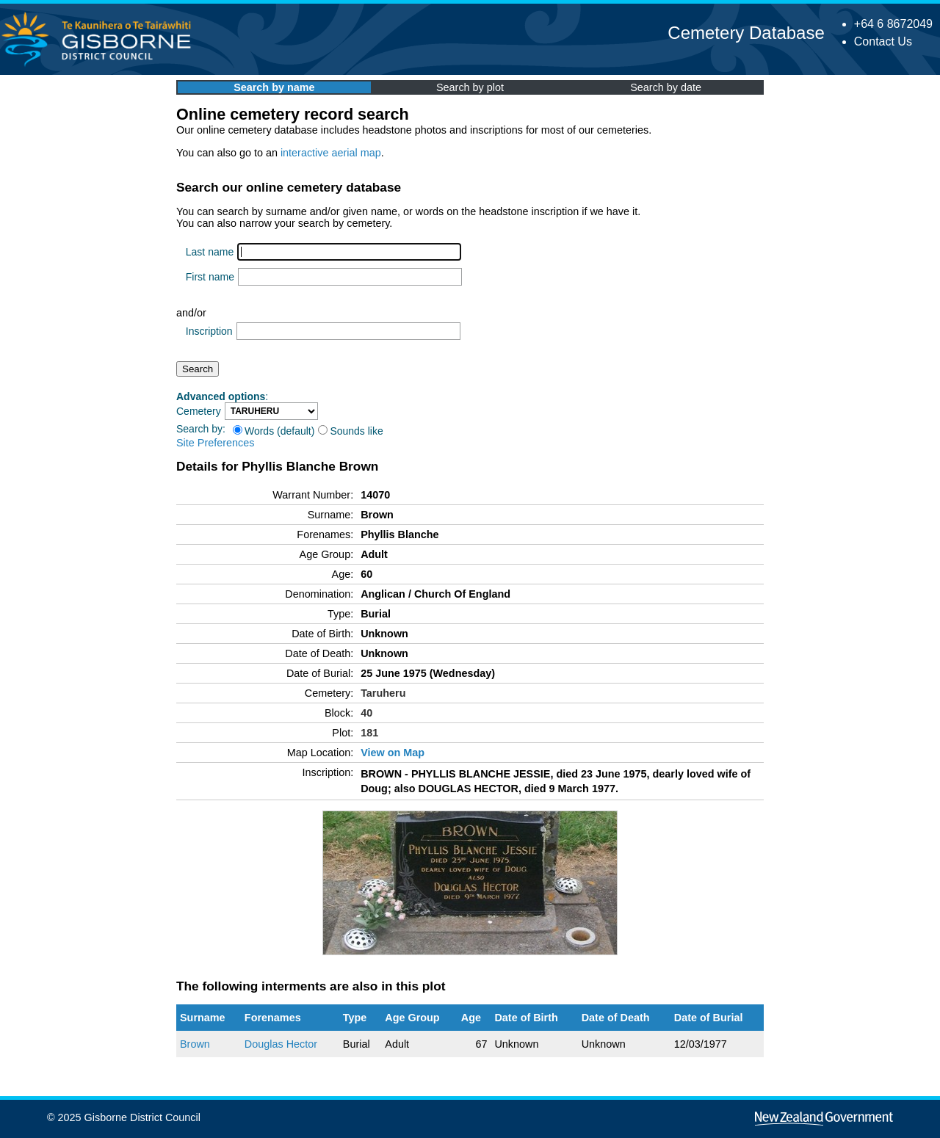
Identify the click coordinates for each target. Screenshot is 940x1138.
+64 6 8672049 (893, 24)
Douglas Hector (281, 1044)
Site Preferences (215, 443)
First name (210, 277)
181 (369, 733)
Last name (210, 252)
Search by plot (470, 87)
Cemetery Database (746, 33)
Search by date (665, 87)
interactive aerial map (331, 153)
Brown (195, 1044)
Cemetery (198, 411)
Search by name (274, 87)
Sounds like (350, 431)
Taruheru (383, 693)
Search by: (200, 429)
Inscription (209, 331)
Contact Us (883, 41)
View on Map (392, 752)
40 (366, 713)
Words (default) (273, 431)
